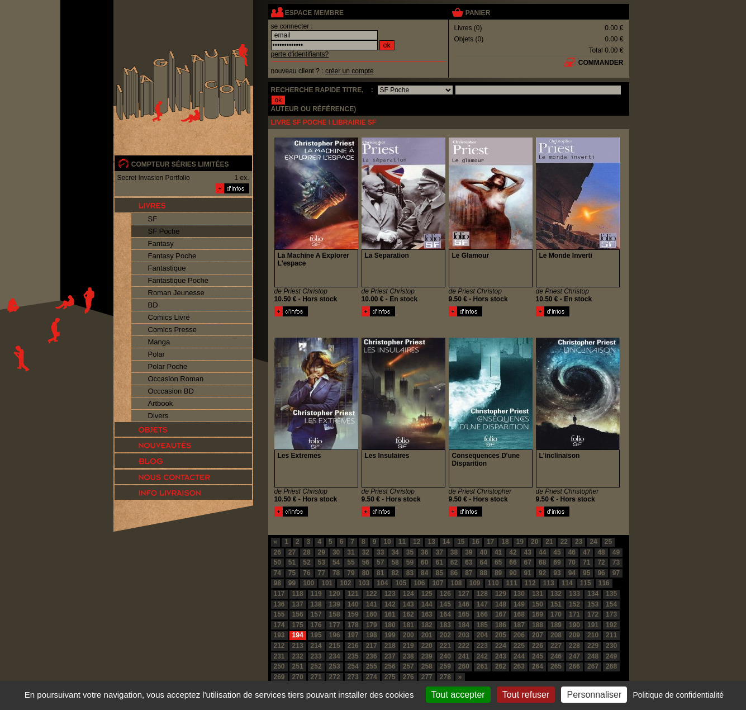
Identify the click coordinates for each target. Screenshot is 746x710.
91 (527, 573)
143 (408, 604)
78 (336, 573)
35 (410, 552)
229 (592, 646)
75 (292, 573)
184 (463, 625)
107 (437, 583)
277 (427, 677)
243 (500, 656)
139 (334, 604)
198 (371, 635)
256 (390, 666)
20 (534, 542)
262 (500, 666)
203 (463, 635)
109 (475, 583)
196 (334, 635)
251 (297, 666)
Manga (159, 342)
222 (463, 646)
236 (371, 656)
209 (574, 635)
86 (454, 573)
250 (279, 666)
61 (439, 562)
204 (482, 635)
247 (574, 656)
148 (500, 604)
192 (611, 625)
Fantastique (167, 268)
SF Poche (164, 231)
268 (611, 666)
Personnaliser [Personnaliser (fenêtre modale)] (594, 694)
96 (601, 573)
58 (394, 562)
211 (611, 635)
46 (572, 552)
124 (408, 594)
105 (400, 583)
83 (410, 573)
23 (578, 542)
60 (424, 562)
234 (334, 656)
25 (608, 542)
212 (279, 646)
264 (537, 666)
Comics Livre (169, 317)
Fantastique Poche (178, 280)
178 (353, 625)
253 (334, 666)
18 (505, 542)
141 (371, 604)
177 (334, 625)
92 (542, 573)
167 (500, 614)
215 (334, 646)
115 (585, 583)
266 (574, 666)
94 (572, 573)
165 (463, 614)
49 (616, 552)
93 (556, 573)
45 (556, 552)
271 (316, 677)
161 (390, 614)
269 (279, 677)
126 (445, 594)
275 (390, 677)
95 (586, 573)
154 (611, 604)
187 (519, 625)
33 (380, 552)
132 (556, 594)
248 (592, 656)
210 (592, 635)
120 (334, 594)
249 (611, 656)
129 (500, 594)
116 (604, 583)
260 (463, 666)
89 (498, 573)
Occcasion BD (171, 391)
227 (556, 646)
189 (556, 625)
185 (482, 625)
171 (574, 614)
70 (572, 562)
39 (468, 552)
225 (519, 646)
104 (382, 583)
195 (316, 635)
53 (321, 562)
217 (371, 646)
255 (371, 666)
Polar (156, 354)
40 (483, 552)
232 (297, 656)
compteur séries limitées (180, 164)
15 (460, 542)
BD (153, 305)
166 (482, 614)
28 (306, 552)
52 (306, 562)
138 (316, 604)
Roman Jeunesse (176, 292)
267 (592, 666)
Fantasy (161, 243)
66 (512, 562)
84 (424, 573)
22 (564, 542)
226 (537, 646)
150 (537, 604)
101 (326, 583)
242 (482, 656)
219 (408, 646)
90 (512, 573)
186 (500, 625)
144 (427, 604)
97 (616, 573)
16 (475, 542)
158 (334, 614)
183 (445, 625)
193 (279, 635)
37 (439, 552)
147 (482, 604)
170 (556, 614)
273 (353, 677)
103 (363, 583)
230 (611, 646)
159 (353, 614)
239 (427, 656)
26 (277, 552)
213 (297, 646)
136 (279, 604)
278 (445, 677)
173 (611, 614)
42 (512, 552)
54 (336, 562)
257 (408, 666)
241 (463, 656)
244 (519, 656)
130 (519, 594)
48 (601, 552)
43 (527, 552)
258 (427, 666)
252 (316, 666)
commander (601, 63)
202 (445, 635)
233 (316, 656)
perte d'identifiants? (300, 54)
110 (493, 583)
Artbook (160, 403)
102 (345, 583)
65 (498, 562)
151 (556, 604)
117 (279, 594)
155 (279, 614)
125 (427, 594)
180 (390, 625)
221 (445, 646)
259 (445, 666)
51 (292, 562)
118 (297, 594)
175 (297, 625)
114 (567, 583)
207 (537, 635)
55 (350, 562)
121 (353, 594)
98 (277, 583)
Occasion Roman (176, 379)
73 (616, 562)
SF (153, 219)
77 (321, 573)
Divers (158, 415)
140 (353, 604)
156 (297, 614)
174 (279, 625)
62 (454, 562)
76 (306, 573)
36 (424, 552)
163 (427, 614)
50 (277, 562)
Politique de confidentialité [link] (678, 694)
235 (353, 656)
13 (431, 542)
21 (549, 542)
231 (279, 656)
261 (482, 666)
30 (336, 552)
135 (611, 594)
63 (468, 562)
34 (394, 552)
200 (408, 635)
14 (446, 542)
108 (456, 583)
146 (463, 604)
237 (390, 656)
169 (537, 614)
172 (592, 614)
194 (297, 635)
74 (277, 573)
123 (390, 594)
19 (520, 542)
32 (365, 552)
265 (556, 666)
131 (537, 594)
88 (483, 573)
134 (592, 594)
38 (454, 552)
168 (519, 614)
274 (371, 677)
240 (445, 656)
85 (439, 573)
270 (297, 677)
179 (371, 625)
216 (353, 646)
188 (537, 625)
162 (408, 614)
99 (292, 583)
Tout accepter (458, 694)
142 (390, 604)
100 (308, 583)
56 (365, 562)
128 (482, 594)
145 (445, 604)
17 (490, 542)
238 (408, 656)
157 (316, 614)
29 (321, 552)
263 (519, 666)
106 (419, 583)
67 (527, 562)
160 (371, 614)
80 (365, 573)
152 (574, 604)
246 (556, 656)
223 (482, 646)
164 (445, 614)
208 (556, 635)
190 (574, 625)
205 (500, 635)
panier (477, 13)
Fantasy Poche (172, 256)
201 (427, 635)
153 (592, 604)
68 (542, 562)
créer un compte (349, 71)
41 (498, 552)
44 (542, 552)
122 (371, 594)
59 (410, 562)
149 (519, 604)
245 (537, 656)
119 (316, 594)
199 (390, 635)
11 (402, 542)
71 (586, 562)
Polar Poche (168, 366)
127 (463, 594)
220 (427, 646)
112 (530, 583)
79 (350, 573)
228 (574, 646)
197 (353, 635)
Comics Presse (172, 329)
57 (380, 562)
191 (592, 625)
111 (511, 583)
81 (380, 573)
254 (353, 666)
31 (350, 552)
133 (574, 594)
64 (483, 562)
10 (387, 542)
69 (556, 562)
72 (601, 562)
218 (390, 646)
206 (519, 635)
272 (334, 677)
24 (593, 542)
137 (297, 604)
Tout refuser (525, 694)
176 (316, 625)
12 (416, 542)
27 (292, 552)
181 (408, 625)
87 (468, 573)
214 (316, 646)
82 (394, 573)
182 (427, 625)
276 (408, 677)
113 (548, 583)
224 (500, 646)
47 (586, 552)
